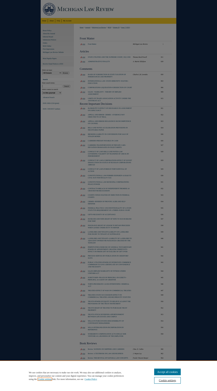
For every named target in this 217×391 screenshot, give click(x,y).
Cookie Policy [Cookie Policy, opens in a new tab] (91, 379)
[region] (108, 376)
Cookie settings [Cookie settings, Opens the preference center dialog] (167, 380)
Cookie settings (45, 379)
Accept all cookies (167, 371)
